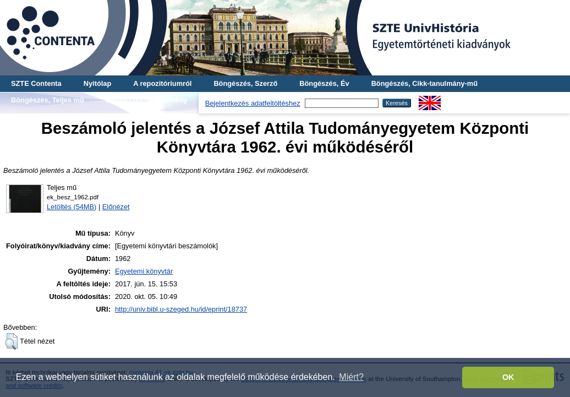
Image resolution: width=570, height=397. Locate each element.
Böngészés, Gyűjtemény (147, 100)
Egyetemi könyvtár (144, 271)
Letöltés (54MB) (71, 207)
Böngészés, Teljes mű (47, 100)
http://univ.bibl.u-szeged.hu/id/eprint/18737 (181, 309)
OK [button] (508, 377)
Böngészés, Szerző (245, 83)
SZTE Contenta (36, 83)
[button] (11, 341)
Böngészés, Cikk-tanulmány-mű (424, 83)
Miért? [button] (351, 377)
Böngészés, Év (324, 83)
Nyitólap (97, 83)
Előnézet (116, 207)
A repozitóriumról (162, 83)
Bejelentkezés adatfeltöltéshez (252, 103)
